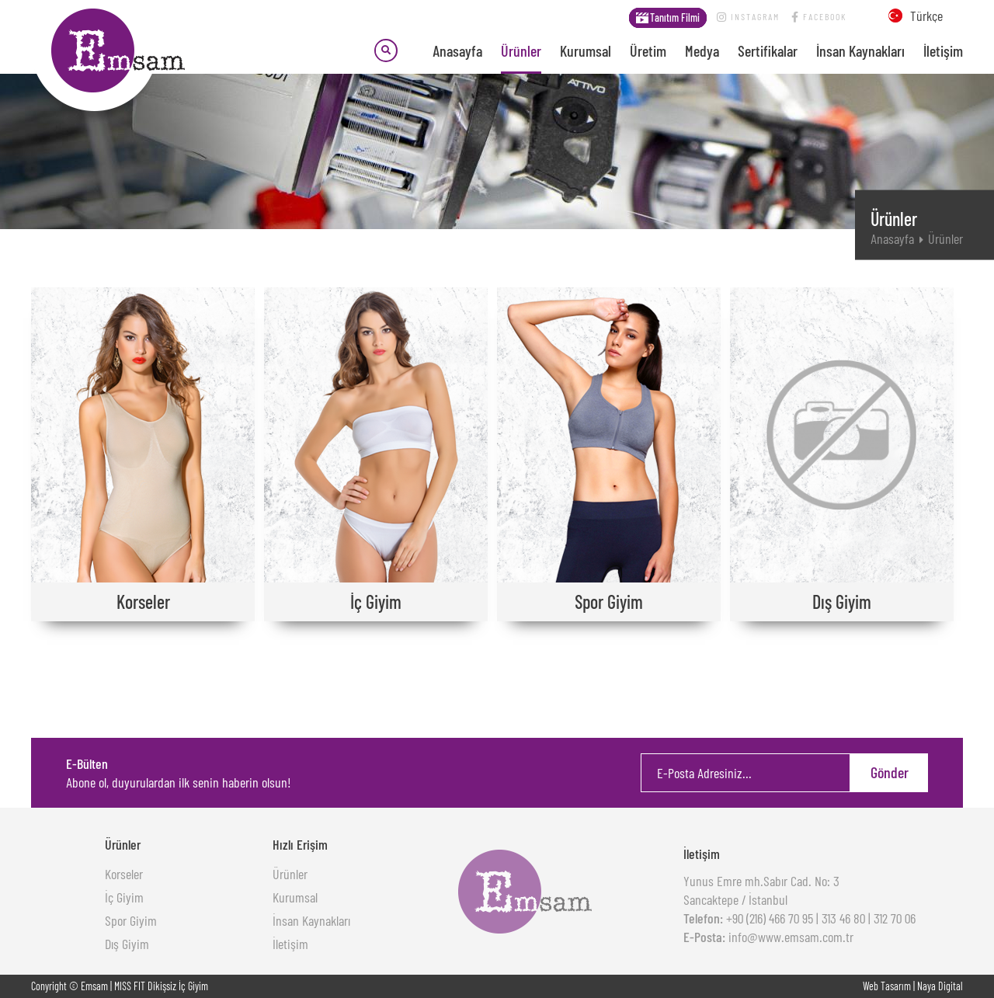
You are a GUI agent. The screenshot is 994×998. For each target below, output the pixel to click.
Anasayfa (457, 50)
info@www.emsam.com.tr (789, 936)
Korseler (124, 873)
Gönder (890, 772)
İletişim (943, 50)
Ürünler (521, 50)
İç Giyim (124, 897)
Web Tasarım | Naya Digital (913, 986)
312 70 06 (895, 918)
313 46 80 (843, 918)
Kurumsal (585, 50)
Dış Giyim (127, 943)
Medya (702, 50)
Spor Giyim (131, 920)
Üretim (648, 50)
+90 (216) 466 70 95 (768, 918)
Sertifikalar (768, 50)
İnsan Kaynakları (860, 50)
